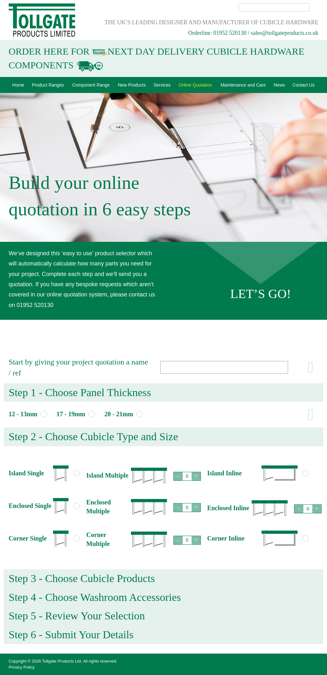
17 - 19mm (71, 414)
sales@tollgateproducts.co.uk (284, 33)
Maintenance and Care (243, 85)
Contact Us (304, 85)
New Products (132, 85)
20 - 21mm (118, 414)
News (279, 85)
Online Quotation (195, 85)
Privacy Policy (21, 667)
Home (18, 85)
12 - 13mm (23, 414)
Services (162, 85)
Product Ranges (48, 85)
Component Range (91, 85)
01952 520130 (230, 33)
